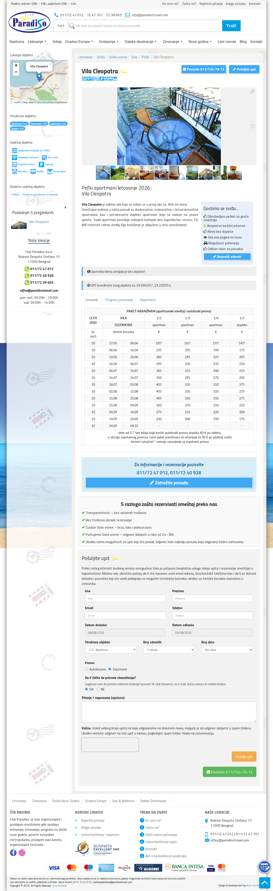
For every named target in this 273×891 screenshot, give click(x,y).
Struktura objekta (97, 642)
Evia (134, 56)
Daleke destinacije (140, 42)
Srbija (56, 42)
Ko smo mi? (170, 3)
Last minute (227, 42)
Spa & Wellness (123, 800)
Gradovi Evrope (79, 42)
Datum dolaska (96, 624)
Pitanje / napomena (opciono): (103, 697)
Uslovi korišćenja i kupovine (97, 834)
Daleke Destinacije (153, 800)
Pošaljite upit (244, 69)
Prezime (178, 590)
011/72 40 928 (185, 472)
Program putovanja (119, 299)
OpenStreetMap (45, 102)
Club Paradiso (59, 885)
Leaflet (17, 102)
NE (101, 689)
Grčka (101, 56)
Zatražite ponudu (169, 482)
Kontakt (255, 3)
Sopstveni (117, 669)
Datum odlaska (183, 624)
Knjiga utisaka (236, 3)
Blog (243, 42)
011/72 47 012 (152, 472)
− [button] (16, 72)
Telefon (177, 607)
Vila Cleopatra (39, 221)
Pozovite (230, 772)
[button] (252, 91)
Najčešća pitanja (211, 3)
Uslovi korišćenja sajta (161, 841)
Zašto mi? (189, 3)
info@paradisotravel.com (150, 14)
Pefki (145, 56)
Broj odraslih (152, 642)
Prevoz (90, 662)
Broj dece (207, 642)
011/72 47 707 (247, 833)
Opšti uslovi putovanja (161, 834)
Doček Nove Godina (65, 800)
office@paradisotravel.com (39, 290)
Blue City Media (254, 885)
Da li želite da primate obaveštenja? (110, 677)
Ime (87, 590)
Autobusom (95, 669)
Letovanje (37, 42)
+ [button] (16, 65)
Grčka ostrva (118, 56)
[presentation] (110, 744)
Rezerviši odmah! (227, 256)
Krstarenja (109, 42)
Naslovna (16, 42)
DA (89, 689)
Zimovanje (172, 42)
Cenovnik (91, 299)
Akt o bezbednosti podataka (166, 855)
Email (89, 607)
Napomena (148, 299)
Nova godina (200, 42)
